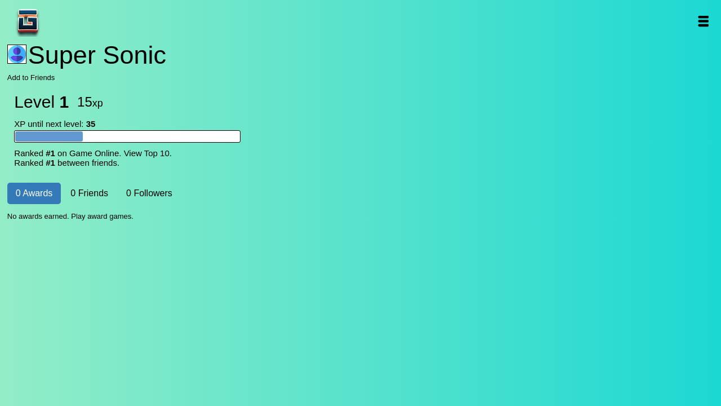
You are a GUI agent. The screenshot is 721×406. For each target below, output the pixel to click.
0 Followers (149, 193)
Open (703, 21)
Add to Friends (31, 77)
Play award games (101, 216)
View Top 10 (147, 153)
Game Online (63, 21)
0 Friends (89, 193)
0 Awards (34, 193)
